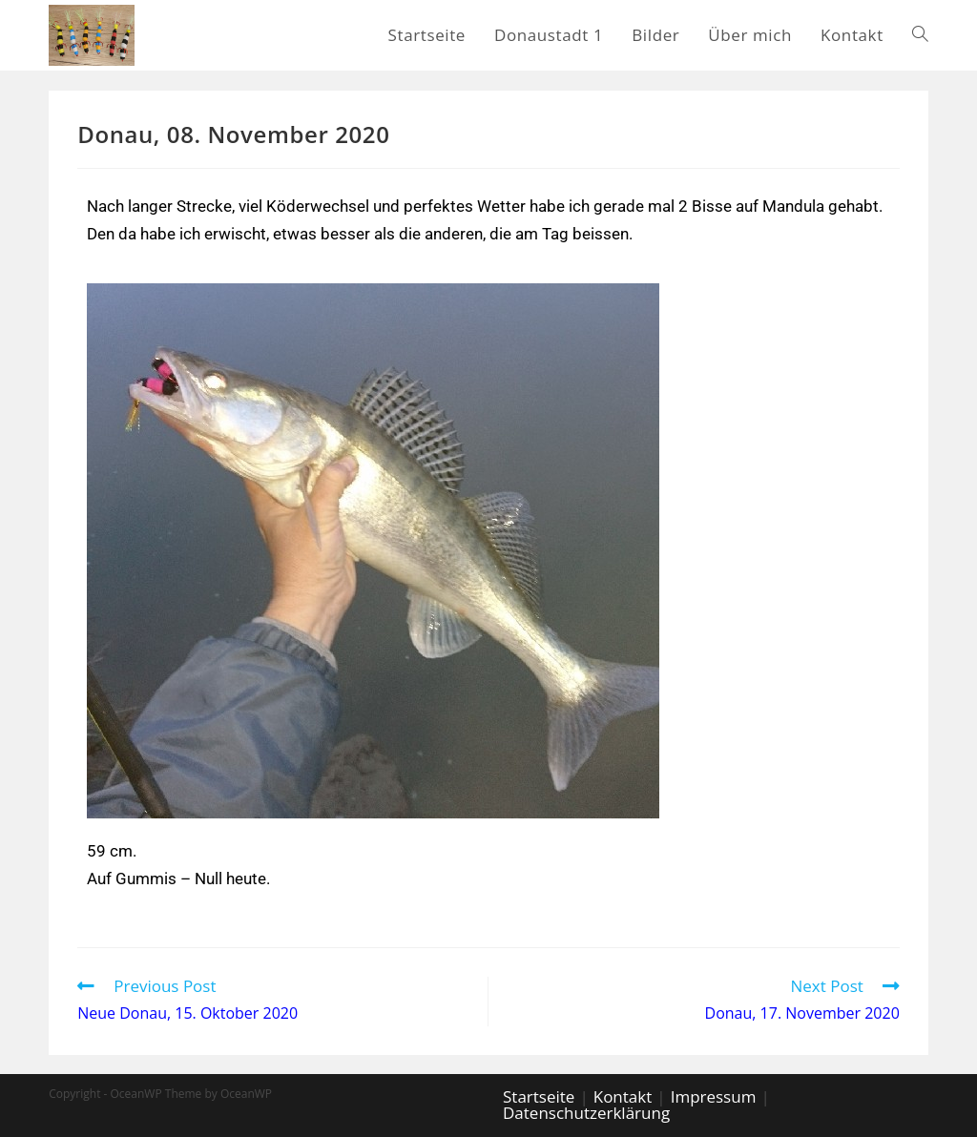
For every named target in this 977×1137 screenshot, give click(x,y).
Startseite (538, 1096)
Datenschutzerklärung (586, 1113)
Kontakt (623, 1096)
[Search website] (920, 35)
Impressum (714, 1096)
